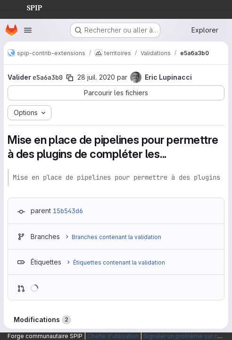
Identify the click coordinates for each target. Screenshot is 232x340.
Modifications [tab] (42, 319)
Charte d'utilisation (113, 336)
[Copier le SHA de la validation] (69, 77)
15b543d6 (68, 211)
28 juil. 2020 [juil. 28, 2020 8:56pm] (96, 77)
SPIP (27, 6)
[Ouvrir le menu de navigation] (27, 30)
